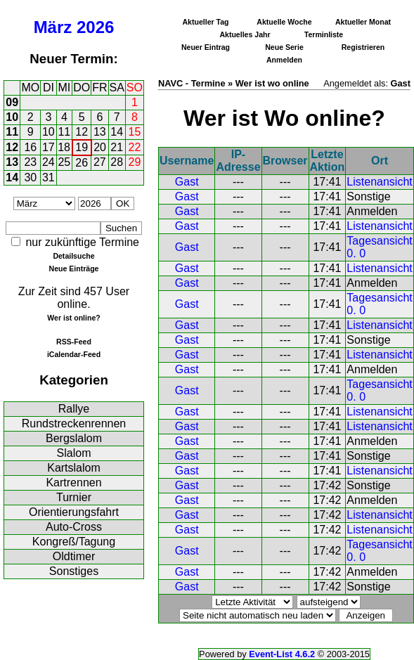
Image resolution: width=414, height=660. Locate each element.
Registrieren (363, 47)
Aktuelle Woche (284, 22)
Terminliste (323, 34)
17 (48, 147)
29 (135, 162)
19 (81, 147)
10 (12, 117)
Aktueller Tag (205, 22)
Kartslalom (74, 468)
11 (12, 132)
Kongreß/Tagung (73, 542)
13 (99, 132)
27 (99, 162)
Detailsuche (73, 256)
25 (64, 162)
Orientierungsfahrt (74, 512)
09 (12, 102)
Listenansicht (379, 182)
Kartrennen (73, 482)
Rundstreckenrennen (74, 423)
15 (135, 132)
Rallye (73, 409)
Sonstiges (73, 571)
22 (135, 147)
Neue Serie (284, 47)
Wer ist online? (73, 317)
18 (64, 147)
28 (116, 162)
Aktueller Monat (363, 22)
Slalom (74, 453)
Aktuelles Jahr (244, 34)
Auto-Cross (74, 527)
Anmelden (284, 60)
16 (30, 147)
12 (81, 132)
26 (81, 163)
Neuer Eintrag (205, 47)
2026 (95, 27)
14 (116, 132)
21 (116, 147)
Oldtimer (74, 556)
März (53, 27)
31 (48, 177)
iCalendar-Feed (74, 354)
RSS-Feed (73, 341)
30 (30, 177)
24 (48, 162)
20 (99, 147)
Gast (187, 182)
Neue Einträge (74, 268)
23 (30, 162)
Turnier (73, 497)
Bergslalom (74, 438)
